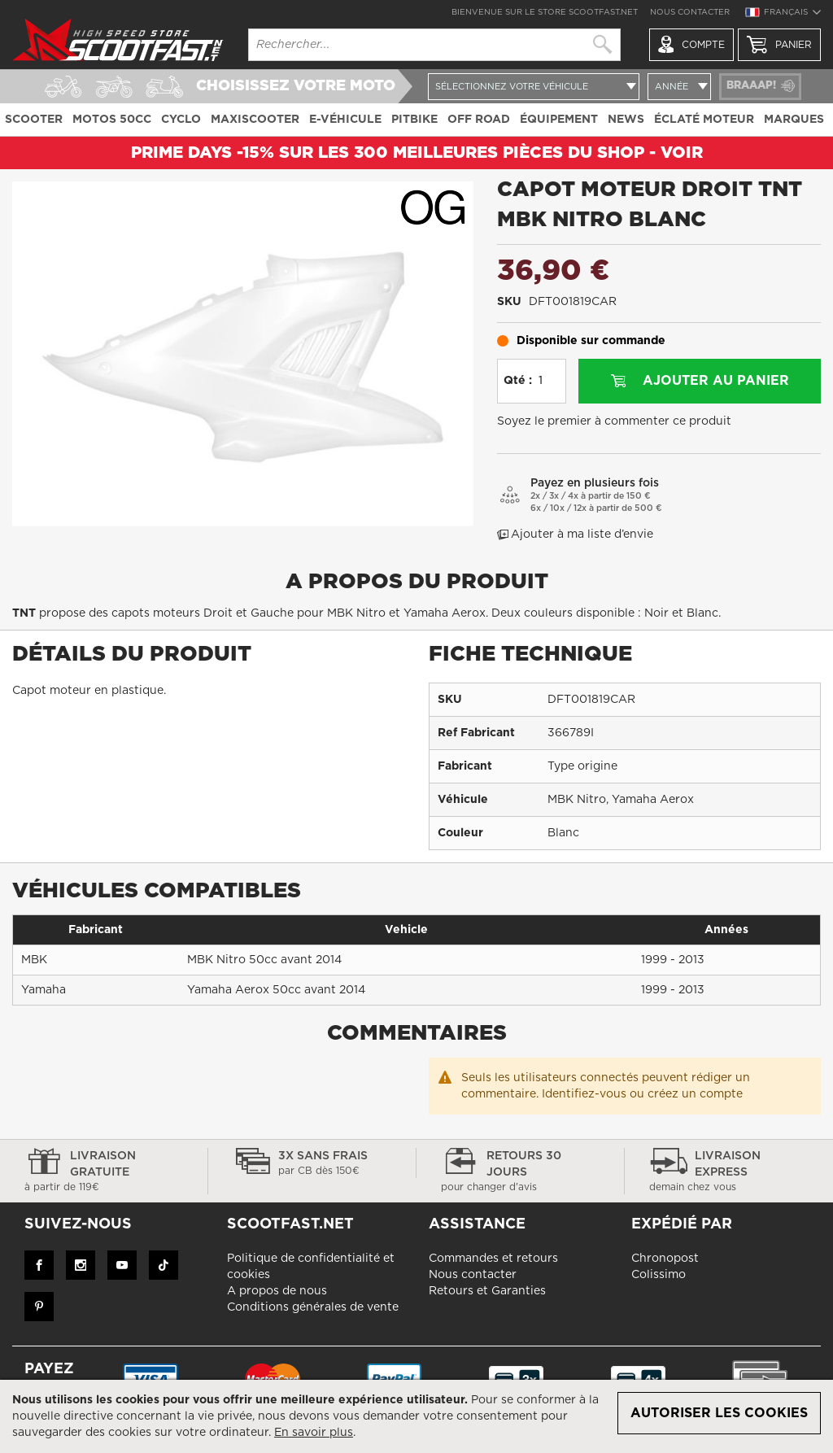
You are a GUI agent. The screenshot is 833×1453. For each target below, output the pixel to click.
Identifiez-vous (584, 1094)
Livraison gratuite (103, 1172)
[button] (782, 15)
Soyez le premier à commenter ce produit (614, 421)
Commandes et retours (493, 1258)
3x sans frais (312, 1164)
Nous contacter (690, 12)
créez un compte (695, 1094)
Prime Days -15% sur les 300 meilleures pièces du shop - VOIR (417, 153)
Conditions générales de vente (313, 1307)
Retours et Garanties (487, 1291)
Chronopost (665, 1258)
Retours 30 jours (520, 1172)
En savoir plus (313, 1432)
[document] (416, 1416)
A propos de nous (277, 1291)
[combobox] (434, 44)
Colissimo (658, 1275)
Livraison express (729, 1172)
